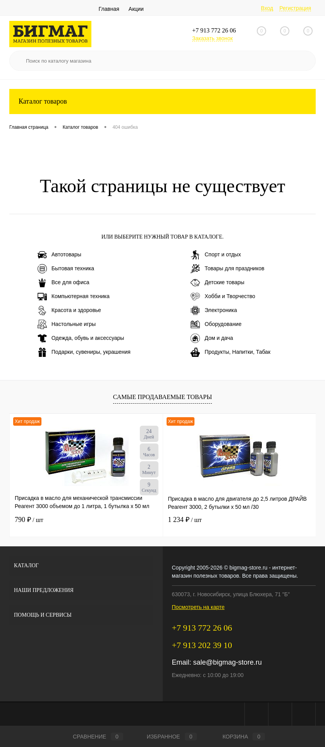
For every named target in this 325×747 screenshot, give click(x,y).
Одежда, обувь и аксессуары (81, 338)
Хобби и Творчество (223, 296)
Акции (136, 9)
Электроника (214, 310)
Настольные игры (67, 324)
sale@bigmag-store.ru (227, 662)
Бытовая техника (66, 268)
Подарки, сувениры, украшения (84, 352)
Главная (109, 9)
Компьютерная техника (74, 296)
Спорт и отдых (216, 254)
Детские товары (217, 282)
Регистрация (295, 8)
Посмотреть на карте (198, 607)
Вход (267, 8)
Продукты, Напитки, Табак (230, 352)
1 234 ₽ (185, 520)
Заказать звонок (212, 38)
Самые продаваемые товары (162, 397)
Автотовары (59, 254)
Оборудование (216, 324)
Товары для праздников (227, 268)
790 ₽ (29, 520)
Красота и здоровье (69, 310)
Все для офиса (63, 282)
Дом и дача (212, 338)
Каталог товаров (162, 101)
